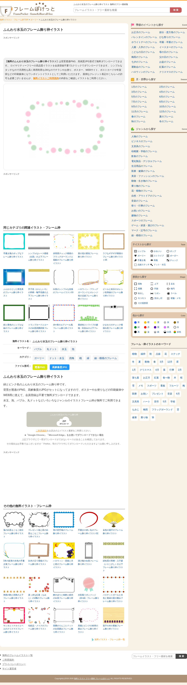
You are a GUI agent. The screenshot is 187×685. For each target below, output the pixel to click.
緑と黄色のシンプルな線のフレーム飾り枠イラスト (13, 328)
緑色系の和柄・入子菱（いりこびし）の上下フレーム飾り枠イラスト (113, 566)
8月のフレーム (167, 101)
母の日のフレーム (168, 52)
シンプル (142, 251)
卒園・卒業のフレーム (171, 42)
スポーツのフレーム (141, 220)
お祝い (144, 393)
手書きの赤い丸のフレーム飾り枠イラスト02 (88, 531)
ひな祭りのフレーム (169, 37)
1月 (134, 369)
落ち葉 (135, 377)
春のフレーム (138, 116)
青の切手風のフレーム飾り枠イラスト (63, 531)
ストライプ (159, 256)
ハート (146, 401)
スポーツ (151, 385)
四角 (71, 358)
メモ (140, 385)
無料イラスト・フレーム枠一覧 (110, 639)
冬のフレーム (166, 121)
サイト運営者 (9, 668)
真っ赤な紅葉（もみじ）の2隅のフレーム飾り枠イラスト (38, 598)
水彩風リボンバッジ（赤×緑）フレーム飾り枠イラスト (88, 598)
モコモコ (142, 298)
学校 (172, 401)
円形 (156, 289)
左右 (173, 284)
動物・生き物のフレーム (144, 181)
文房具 (135, 401)
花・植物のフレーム (141, 190)
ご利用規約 (41, 430)
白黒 (169, 332)
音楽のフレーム (139, 200)
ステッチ (175, 354)
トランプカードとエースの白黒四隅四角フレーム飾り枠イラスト (38, 328)
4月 (157, 369)
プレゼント (157, 393)
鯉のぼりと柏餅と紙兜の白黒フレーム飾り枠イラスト (63, 598)
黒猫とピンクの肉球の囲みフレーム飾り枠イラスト (88, 628)
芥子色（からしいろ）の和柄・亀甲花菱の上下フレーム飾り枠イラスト (38, 294)
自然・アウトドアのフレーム (146, 195)
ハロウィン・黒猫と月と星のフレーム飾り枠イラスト (63, 564)
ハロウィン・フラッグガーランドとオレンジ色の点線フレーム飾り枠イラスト (88, 294)
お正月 (146, 377)
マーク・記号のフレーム (144, 230)
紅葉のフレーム (167, 67)
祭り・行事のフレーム (143, 205)
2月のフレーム (167, 86)
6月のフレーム (167, 96)
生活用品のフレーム (141, 166)
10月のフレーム (167, 106)
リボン (157, 293)
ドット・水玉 (56, 358)
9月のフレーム (139, 106)
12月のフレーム (167, 111)
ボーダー (174, 256)
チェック (174, 260)
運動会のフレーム (140, 67)
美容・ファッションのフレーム (147, 176)
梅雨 (145, 409)
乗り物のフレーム (140, 186)
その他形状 (143, 303)
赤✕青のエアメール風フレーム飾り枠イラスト (63, 328)
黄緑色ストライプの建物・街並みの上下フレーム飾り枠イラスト (88, 328)
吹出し (141, 293)
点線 (158, 354)
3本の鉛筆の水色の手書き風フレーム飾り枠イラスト (14, 564)
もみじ (135, 409)
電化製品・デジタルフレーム (146, 161)
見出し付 (158, 298)
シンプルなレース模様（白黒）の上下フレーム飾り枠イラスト (38, 256)
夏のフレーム (166, 116)
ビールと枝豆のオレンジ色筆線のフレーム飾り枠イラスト (113, 292)
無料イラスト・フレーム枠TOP (14, 20)
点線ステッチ (144, 264)
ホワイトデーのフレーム (144, 42)
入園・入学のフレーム (143, 47)
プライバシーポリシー (14, 664)
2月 (180, 369)
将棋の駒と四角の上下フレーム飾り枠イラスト (13, 598)
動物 (147, 361)
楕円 (173, 289)
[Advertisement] (64, 47)
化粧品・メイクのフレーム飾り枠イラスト (38, 627)
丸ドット (52, 349)
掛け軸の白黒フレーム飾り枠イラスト (88, 562)
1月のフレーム (139, 86)
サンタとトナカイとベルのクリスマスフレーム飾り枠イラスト (13, 628)
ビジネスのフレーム (141, 141)
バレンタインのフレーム (144, 37)
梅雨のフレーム (139, 57)
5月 (164, 401)
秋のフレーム (138, 121)
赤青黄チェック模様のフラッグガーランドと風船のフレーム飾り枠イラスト (63, 258)
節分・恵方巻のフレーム (172, 32)
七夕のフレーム (139, 62)
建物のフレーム (139, 215)
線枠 (143, 354)
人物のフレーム (139, 136)
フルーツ (173, 385)
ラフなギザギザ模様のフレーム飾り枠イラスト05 (113, 256)
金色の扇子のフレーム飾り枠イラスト (113, 531)
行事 (171, 369)
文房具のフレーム (140, 146)
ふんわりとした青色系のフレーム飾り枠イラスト (13, 292)
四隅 (140, 289)
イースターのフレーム (171, 47)
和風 (156, 260)
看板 (162, 385)
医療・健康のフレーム (143, 171)
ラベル (174, 293)
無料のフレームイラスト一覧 (17, 655)
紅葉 (156, 377)
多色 (179, 332)
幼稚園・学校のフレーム (144, 151)
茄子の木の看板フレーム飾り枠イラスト (113, 627)
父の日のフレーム (168, 57)
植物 (134, 354)
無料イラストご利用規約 (46, 78)
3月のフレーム (139, 91)
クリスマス (145, 369)
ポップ (173, 251)
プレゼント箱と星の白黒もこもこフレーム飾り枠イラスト (38, 533)
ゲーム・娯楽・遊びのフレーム (147, 225)
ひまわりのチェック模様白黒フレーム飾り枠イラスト (113, 328)
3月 (161, 361)
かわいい (158, 251)
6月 (178, 393)
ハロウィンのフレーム (143, 72)
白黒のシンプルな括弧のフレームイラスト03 (63, 291)
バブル (38, 349)
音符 (156, 401)
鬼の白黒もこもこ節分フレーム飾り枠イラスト (13, 533)
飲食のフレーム (139, 156)
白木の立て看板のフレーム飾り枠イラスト (38, 562)
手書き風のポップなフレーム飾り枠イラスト (13, 255)
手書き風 (142, 260)
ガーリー (34, 20)
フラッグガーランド (162, 409)
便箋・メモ (176, 298)
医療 (134, 393)
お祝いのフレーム (140, 210)
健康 (134, 417)
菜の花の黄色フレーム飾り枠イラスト (88, 255)
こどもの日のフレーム (143, 52)
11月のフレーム (139, 111)
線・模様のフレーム (105, 358)
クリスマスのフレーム (171, 72)
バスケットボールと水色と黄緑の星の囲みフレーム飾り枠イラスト (113, 598)
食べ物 (166, 377)
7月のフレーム (139, 101)
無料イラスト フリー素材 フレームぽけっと (92, 678)
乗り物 (144, 417)
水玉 (64, 349)
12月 (169, 361)
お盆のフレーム (167, 62)
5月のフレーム (139, 96)
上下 (156, 284)
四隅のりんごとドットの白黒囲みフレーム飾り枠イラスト (63, 628)
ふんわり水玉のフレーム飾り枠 (64, 415)
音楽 (169, 393)
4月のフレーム (167, 91)
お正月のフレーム (140, 32)
